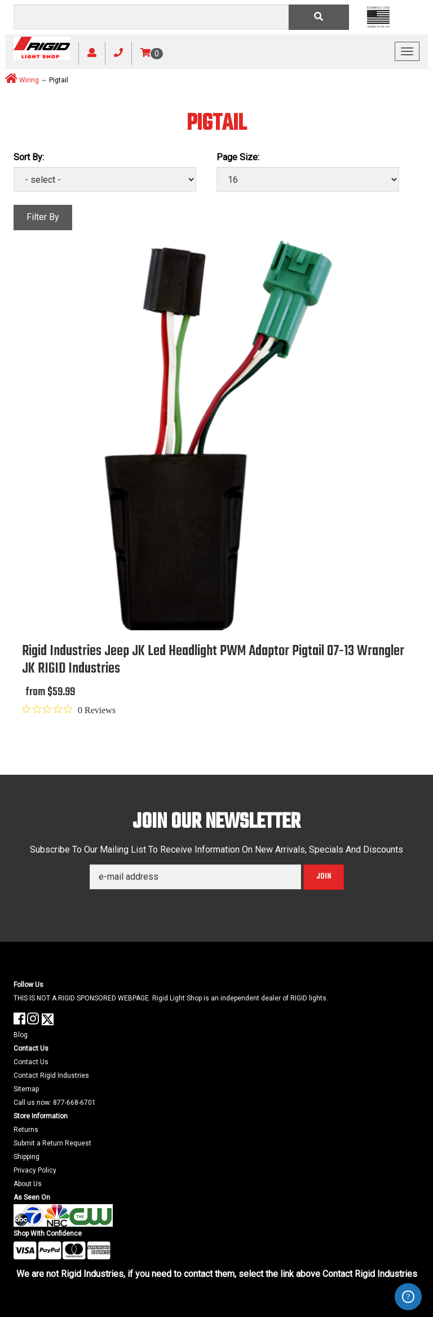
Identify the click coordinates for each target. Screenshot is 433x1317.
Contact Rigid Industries (51, 1075)
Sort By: (29, 157)
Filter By (42, 217)
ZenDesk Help (408, 1296)
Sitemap (26, 1089)
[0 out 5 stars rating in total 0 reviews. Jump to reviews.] (69, 709)
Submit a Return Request (52, 1143)
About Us (28, 1184)
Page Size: (237, 157)
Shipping (26, 1157)
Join (323, 876)
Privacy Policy (35, 1170)
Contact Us (31, 1062)
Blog (21, 1035)
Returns (26, 1130)
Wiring (29, 80)
